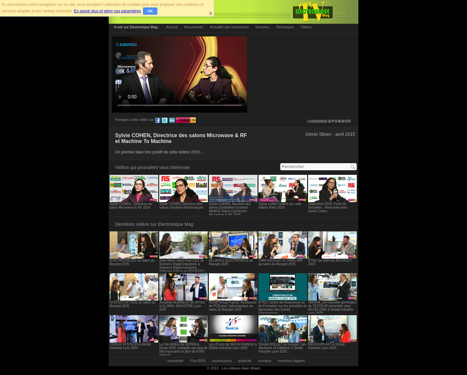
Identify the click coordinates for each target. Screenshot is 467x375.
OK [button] (150, 11)
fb (157, 120)
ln (172, 120)
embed (186, 120)
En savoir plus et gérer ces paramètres (107, 11)
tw (165, 120)
